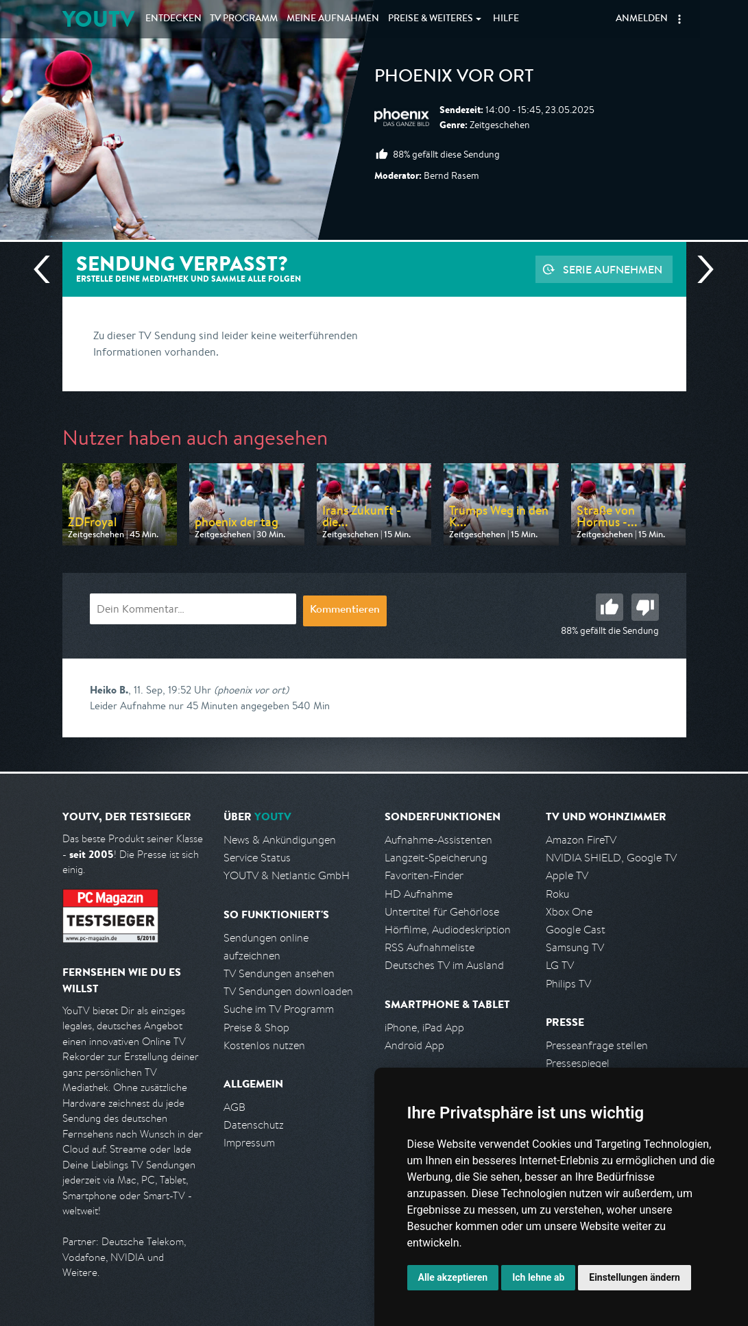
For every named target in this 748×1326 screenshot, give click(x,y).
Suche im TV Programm (279, 1009)
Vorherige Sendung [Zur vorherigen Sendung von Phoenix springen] (47, 269)
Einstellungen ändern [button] (634, 1277)
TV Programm (244, 19)
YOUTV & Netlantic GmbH (287, 875)
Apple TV (567, 875)
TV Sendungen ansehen (279, 973)
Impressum (249, 1142)
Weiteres (430, 19)
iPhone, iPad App (424, 1027)
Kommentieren (345, 610)
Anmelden (642, 19)
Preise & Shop (256, 1027)
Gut (609, 607)
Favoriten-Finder (424, 875)
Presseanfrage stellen (597, 1045)
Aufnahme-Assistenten (438, 840)
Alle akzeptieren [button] (453, 1277)
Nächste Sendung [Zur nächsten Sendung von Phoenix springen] (700, 269)
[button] (679, 19)
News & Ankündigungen (280, 840)
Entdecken (173, 19)
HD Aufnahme (419, 894)
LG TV (560, 965)
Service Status (257, 857)
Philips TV (568, 984)
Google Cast (575, 929)
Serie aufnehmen (612, 269)
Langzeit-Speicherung (436, 857)
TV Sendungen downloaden (288, 991)
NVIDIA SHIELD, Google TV (611, 857)
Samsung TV (575, 947)
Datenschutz (254, 1125)
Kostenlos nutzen (264, 1045)
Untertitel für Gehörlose (442, 912)
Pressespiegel (578, 1063)
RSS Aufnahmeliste (429, 947)
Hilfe (506, 19)
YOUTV (98, 18)
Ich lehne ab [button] (538, 1277)
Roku (557, 894)
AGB (234, 1107)
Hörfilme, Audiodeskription (448, 929)
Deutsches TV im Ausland (444, 965)
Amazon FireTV (581, 840)
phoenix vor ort (454, 78)
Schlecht (645, 607)
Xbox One (569, 912)
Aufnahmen (333, 19)
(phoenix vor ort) (251, 689)
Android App (414, 1045)
